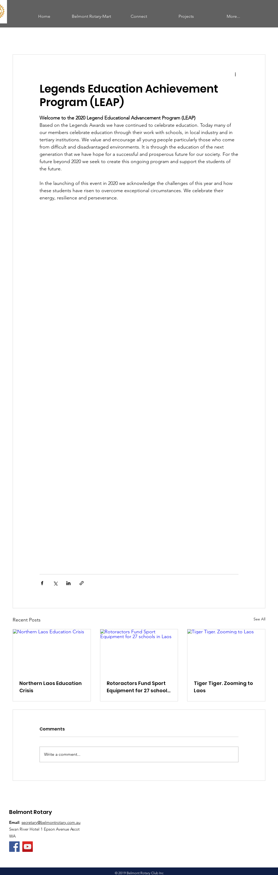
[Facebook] (14, 846)
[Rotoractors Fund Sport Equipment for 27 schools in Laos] (139, 651)
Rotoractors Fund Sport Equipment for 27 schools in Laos (138, 687)
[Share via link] (81, 583)
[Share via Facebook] (42, 583)
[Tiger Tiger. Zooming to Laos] (226, 651)
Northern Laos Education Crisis (50, 687)
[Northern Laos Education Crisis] (52, 651)
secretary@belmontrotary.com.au (51, 822)
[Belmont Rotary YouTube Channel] (27, 846)
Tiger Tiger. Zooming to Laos (223, 687)
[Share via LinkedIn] (68, 583)
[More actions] (235, 74)
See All (259, 619)
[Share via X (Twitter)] (55, 583)
